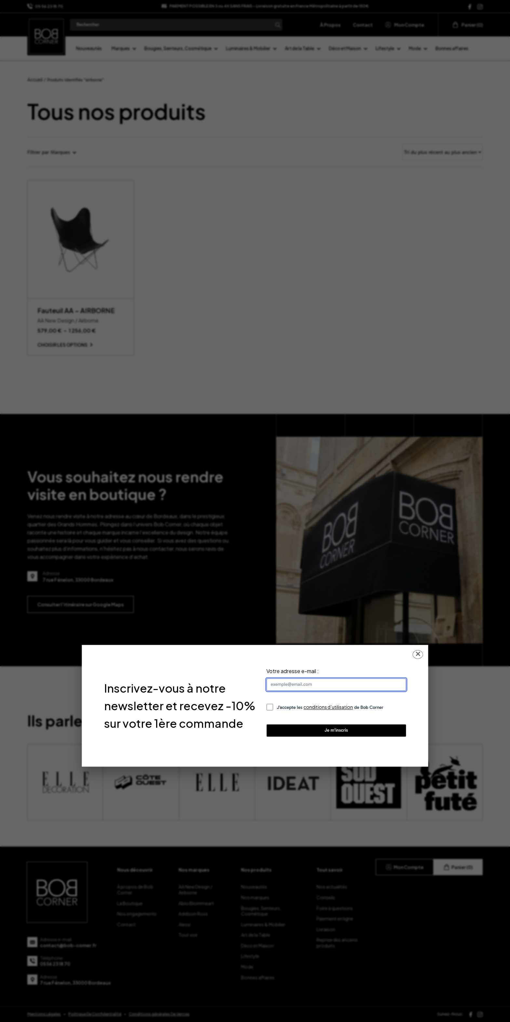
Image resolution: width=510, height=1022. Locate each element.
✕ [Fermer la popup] (418, 654)
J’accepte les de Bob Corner (330, 707)
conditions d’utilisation (328, 707)
